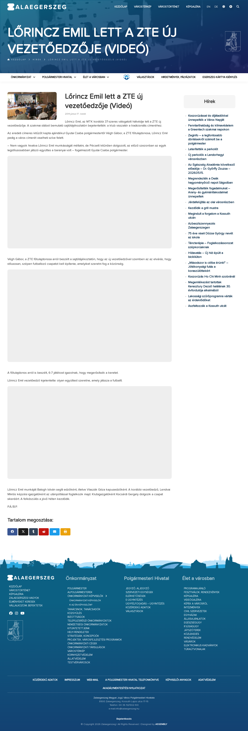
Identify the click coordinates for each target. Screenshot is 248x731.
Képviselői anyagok (178, 680)
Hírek (37, 60)
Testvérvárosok (79, 662)
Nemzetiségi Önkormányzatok (88, 624)
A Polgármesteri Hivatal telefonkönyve (132, 680)
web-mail (92, 680)
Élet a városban (94, 77)
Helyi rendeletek (78, 632)
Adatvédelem (206, 680)
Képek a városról (196, 603)
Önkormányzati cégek (82, 643)
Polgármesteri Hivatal (57, 77)
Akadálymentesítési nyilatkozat (124, 688)
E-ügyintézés (134, 600)
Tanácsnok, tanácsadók (84, 609)
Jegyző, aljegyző (137, 588)
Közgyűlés (75, 613)
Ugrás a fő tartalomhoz (232, 1)
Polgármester (77, 588)
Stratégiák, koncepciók (83, 636)
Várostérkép (142, 7)
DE (216, 7)
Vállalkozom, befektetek (26, 605)
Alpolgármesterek (80, 592)
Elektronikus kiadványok (201, 645)
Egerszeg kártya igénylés (220, 77)
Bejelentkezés (124, 719)
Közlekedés (191, 634)
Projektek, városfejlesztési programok (95, 639)
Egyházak (190, 615)
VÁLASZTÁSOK (145, 77)
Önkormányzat (21, 77)
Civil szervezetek (195, 611)
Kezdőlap (121, 7)
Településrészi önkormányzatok (90, 620)
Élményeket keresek (22, 602)
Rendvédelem (192, 638)
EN (208, 7)
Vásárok (190, 641)
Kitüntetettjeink (79, 628)
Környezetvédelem (80, 655)
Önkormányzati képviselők (85, 596)
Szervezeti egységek (139, 592)
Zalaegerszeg (36, 6)
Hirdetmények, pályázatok (178, 77)
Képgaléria (193, 7)
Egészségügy (193, 622)
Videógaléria (192, 600)
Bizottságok (76, 617)
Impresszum (72, 680)
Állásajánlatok (195, 619)
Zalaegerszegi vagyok (24, 598)
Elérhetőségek (136, 596)
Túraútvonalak (194, 649)
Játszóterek (192, 630)
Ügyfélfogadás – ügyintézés (145, 603)
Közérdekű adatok (138, 607)
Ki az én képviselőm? (80, 605)
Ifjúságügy (191, 626)
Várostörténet (168, 7)
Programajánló (195, 588)
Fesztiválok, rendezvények (202, 592)
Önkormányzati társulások (86, 647)
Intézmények (192, 607)
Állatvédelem (77, 658)
